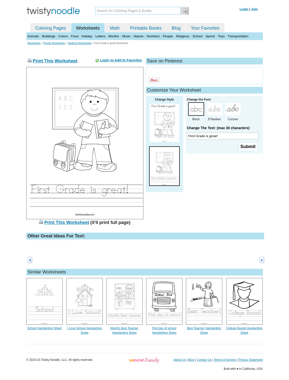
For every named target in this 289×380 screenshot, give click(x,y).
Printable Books (145, 28)
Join (254, 9)
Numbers (153, 36)
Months (114, 36)
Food (74, 36)
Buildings (48, 36)
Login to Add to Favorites (121, 60)
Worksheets (88, 28)
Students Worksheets (79, 43)
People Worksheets (54, 43)
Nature (138, 36)
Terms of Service (225, 360)
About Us (179, 360)
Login (244, 9)
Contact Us (204, 360)
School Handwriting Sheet (44, 328)
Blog (176, 28)
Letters (100, 36)
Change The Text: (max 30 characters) (218, 128)
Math (115, 28)
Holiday (86, 36)
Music (126, 36)
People (168, 36)
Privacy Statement (250, 360)
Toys (221, 36)
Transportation (238, 36)
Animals (33, 36)
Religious (182, 36)
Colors (63, 36)
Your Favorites (205, 28)
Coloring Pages (50, 28)
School (198, 36)
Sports (210, 36)
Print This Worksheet (55, 60)
